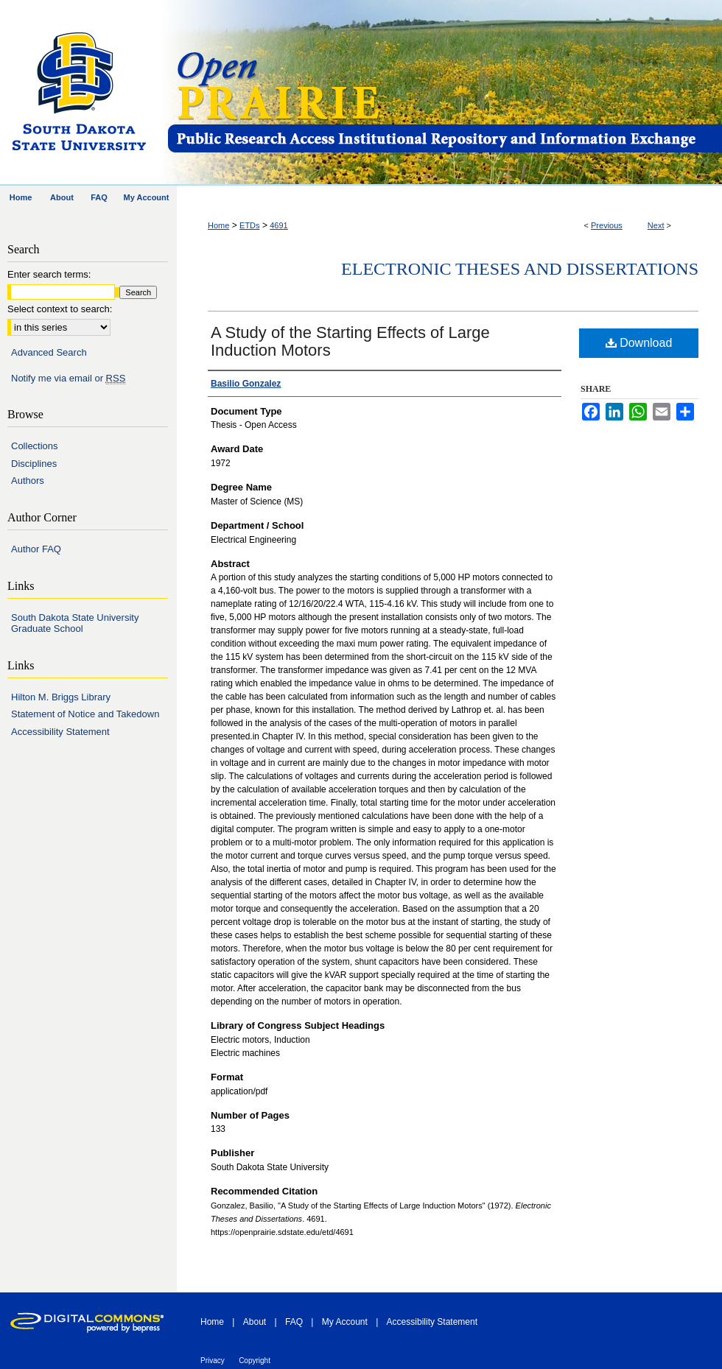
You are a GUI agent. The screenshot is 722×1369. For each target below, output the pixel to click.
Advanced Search (49, 352)
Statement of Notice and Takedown (85, 713)
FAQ (294, 1322)
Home (218, 225)
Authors (27, 480)
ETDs (249, 225)
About (254, 1322)
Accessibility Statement (60, 731)
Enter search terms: (49, 274)
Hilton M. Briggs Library (61, 697)
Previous (607, 225)
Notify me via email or (68, 378)
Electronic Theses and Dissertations (519, 268)
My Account (345, 1322)
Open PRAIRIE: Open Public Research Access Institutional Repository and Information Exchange (444, 93)
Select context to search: (59, 308)
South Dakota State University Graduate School (75, 623)
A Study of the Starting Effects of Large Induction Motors (350, 341)
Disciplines (34, 463)
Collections (34, 445)
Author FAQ (36, 549)
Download (639, 343)
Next (656, 225)
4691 (278, 225)
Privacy (212, 1360)
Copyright (254, 1360)
